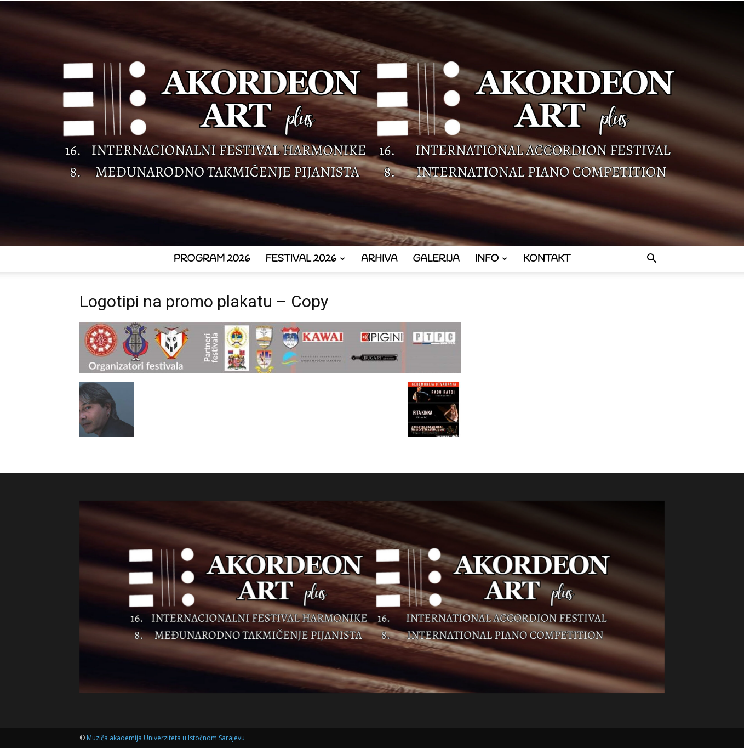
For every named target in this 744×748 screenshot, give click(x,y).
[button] (651, 259)
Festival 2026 (305, 258)
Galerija (436, 258)
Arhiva (379, 258)
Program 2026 (212, 258)
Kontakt (546, 258)
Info (491, 258)
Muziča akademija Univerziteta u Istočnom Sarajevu (166, 738)
